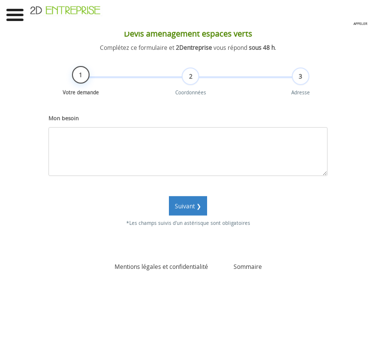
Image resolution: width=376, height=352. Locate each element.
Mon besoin (63, 124)
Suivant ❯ (188, 212)
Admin (221, 266)
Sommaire (248, 266)
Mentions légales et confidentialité (161, 266)
